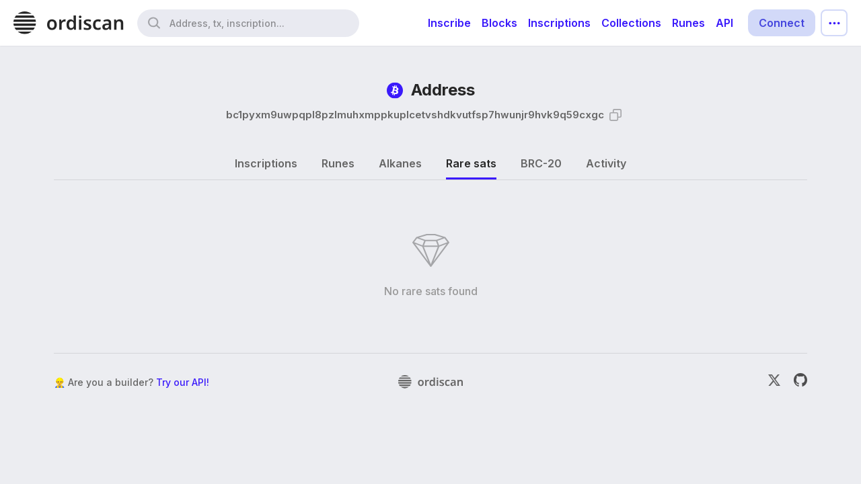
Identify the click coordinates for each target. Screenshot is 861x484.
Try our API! (182, 382)
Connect (781, 23)
